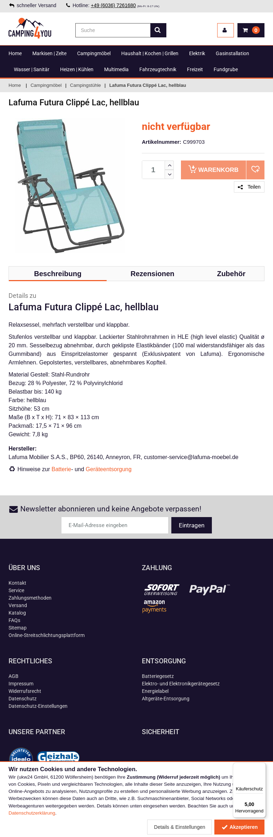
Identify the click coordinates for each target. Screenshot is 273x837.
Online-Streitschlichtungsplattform (47, 635)
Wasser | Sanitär (31, 69)
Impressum (21, 683)
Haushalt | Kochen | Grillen (149, 53)
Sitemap (18, 628)
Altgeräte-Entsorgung (165, 698)
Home (15, 53)
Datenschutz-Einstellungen (38, 706)
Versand (18, 605)
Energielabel (155, 691)
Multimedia (116, 69)
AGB (13, 676)
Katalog (17, 613)
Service (16, 590)
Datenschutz (23, 698)
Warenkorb (213, 169)
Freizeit (195, 69)
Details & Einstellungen (179, 827)
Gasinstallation (232, 53)
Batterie (61, 469)
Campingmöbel (94, 53)
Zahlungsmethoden (30, 598)
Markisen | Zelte (49, 53)
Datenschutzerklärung (32, 813)
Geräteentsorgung (109, 469)
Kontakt (17, 583)
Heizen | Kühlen (76, 69)
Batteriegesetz (158, 676)
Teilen (249, 187)
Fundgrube (226, 69)
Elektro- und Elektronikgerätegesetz (181, 683)
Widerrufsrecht (25, 691)
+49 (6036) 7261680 (113, 5)
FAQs (14, 620)
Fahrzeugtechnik (157, 69)
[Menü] (261, 767)
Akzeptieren (239, 827)
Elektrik (197, 53)
